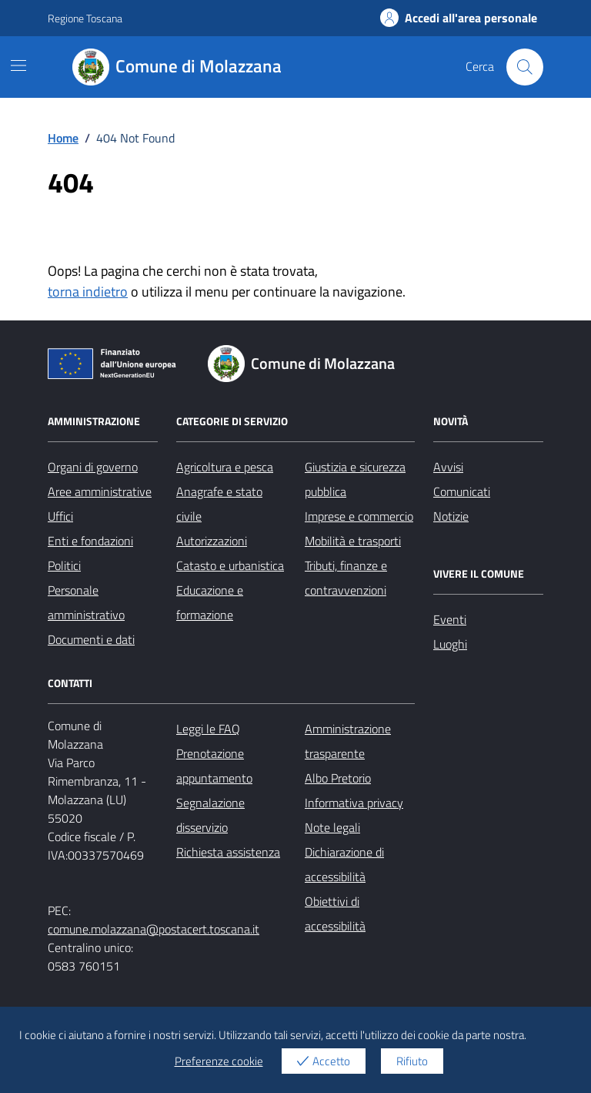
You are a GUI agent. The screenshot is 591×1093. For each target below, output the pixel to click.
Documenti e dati (91, 639)
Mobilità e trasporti (353, 540)
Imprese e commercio (359, 516)
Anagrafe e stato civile (219, 503)
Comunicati (461, 491)
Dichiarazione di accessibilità (344, 864)
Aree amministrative (100, 491)
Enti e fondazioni (90, 540)
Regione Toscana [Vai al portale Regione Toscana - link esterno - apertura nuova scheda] (85, 18)
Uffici (60, 516)
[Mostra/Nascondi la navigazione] (18, 65)
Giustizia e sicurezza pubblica (355, 479)
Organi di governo (93, 467)
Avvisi (448, 467)
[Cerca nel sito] (524, 67)
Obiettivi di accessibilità (335, 913)
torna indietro (88, 291)
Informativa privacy (354, 802)
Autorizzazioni (211, 540)
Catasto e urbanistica (230, 565)
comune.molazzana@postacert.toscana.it (153, 929)
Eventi (449, 619)
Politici (64, 565)
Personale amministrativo (86, 602)
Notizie (451, 516)
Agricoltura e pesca (224, 467)
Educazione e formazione (209, 602)
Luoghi (450, 644)
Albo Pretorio (338, 778)
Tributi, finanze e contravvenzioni (346, 577)
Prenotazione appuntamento (214, 765)
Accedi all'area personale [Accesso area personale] (458, 17)
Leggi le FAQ (208, 728)
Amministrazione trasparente (348, 741)
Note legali (332, 827)
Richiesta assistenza (228, 852)
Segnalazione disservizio (210, 815)
